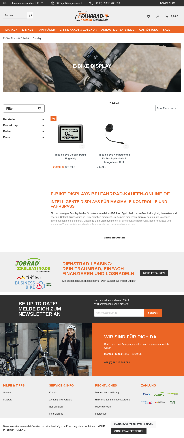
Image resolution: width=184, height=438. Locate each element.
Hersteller (24, 119)
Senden (153, 312)
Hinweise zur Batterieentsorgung (112, 399)
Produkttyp (24, 125)
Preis (24, 137)
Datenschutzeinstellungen (133, 424)
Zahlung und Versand (60, 399)
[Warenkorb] (171, 16)
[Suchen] (15, 15)
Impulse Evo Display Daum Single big (70, 156)
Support (7, 399)
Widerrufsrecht (103, 406)
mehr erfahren (154, 273)
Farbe (24, 131)
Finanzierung (56, 413)
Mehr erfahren (114, 237)
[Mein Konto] (157, 16)
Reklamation (56, 406)
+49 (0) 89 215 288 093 (107, 3)
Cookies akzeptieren (129, 431)
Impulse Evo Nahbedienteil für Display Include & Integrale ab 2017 (114, 158)
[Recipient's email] (119, 313)
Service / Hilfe (168, 3)
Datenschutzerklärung (107, 392)
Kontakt (53, 392)
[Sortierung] (167, 108)
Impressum (101, 413)
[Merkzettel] (148, 16)
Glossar (7, 392)
